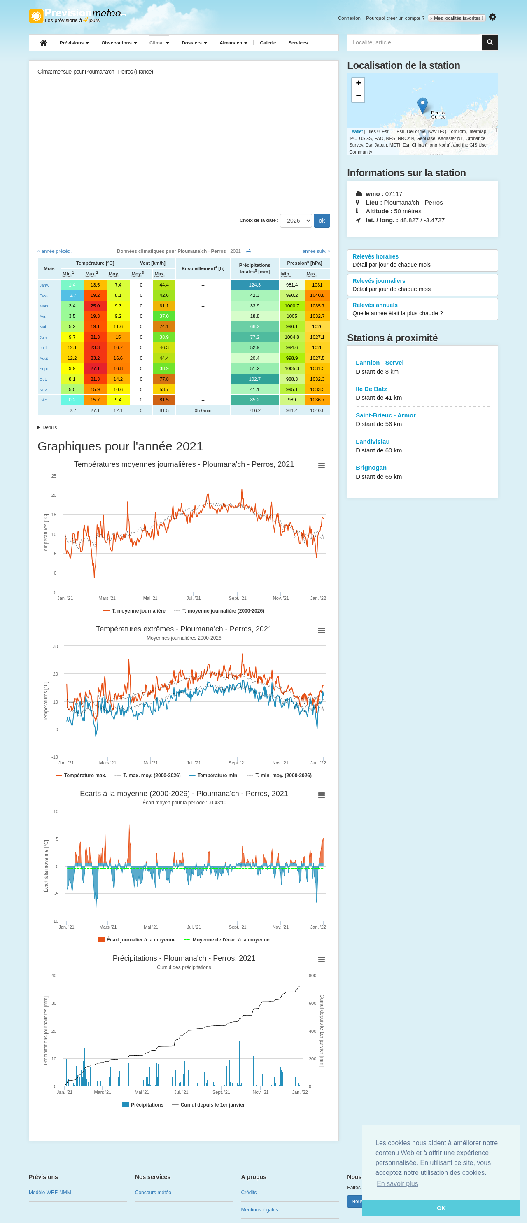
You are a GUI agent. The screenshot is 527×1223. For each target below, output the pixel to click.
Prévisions (74, 42)
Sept (44, 368)
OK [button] (441, 1208)
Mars (44, 306)
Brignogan (423, 472)
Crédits (249, 1192)
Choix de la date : (259, 220)
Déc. (44, 400)
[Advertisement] (183, 147)
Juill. (44, 347)
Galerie (268, 42)
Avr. (43, 316)
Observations (119, 42)
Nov (43, 389)
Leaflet (356, 131)
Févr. (44, 295)
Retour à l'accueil (77, 16)
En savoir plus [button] (397, 1183)
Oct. (43, 379)
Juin (43, 337)
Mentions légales (259, 1210)
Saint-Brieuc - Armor (423, 420)
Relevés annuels (422, 309)
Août (44, 358)
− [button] (358, 96)
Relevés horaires (422, 261)
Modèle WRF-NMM (50, 1192)
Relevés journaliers (422, 285)
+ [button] (358, 84)
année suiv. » (317, 251)
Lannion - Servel (423, 367)
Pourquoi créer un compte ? (395, 18)
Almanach (233, 42)
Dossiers (194, 42)
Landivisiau (423, 446)
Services (298, 42)
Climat (159, 42)
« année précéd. (54, 251)
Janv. (44, 285)
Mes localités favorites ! (456, 18)
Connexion (349, 18)
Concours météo (153, 1192)
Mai (43, 326)
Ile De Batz (423, 393)
